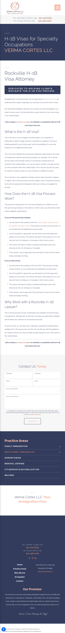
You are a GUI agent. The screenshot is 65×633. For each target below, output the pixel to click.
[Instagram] (32, 558)
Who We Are (19, 573)
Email (36, 381)
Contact (19, 581)
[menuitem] (31, 446)
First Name (9, 373)
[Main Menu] (57, 8)
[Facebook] (29, 558)
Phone (8, 381)
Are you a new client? (12, 388)
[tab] (59, 446)
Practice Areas (19, 569)
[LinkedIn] (35, 558)
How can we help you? (12, 396)
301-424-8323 (45, 18)
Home (20, 565)
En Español (20, 577)
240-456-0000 (44, 21)
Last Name (37, 373)
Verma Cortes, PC (49, 99)
